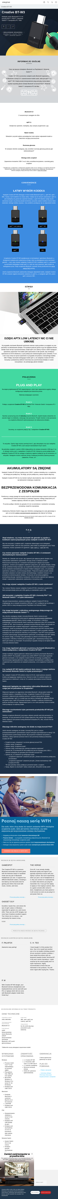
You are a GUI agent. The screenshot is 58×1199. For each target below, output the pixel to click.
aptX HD (42, 547)
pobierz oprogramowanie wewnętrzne (26, 513)
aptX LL (36, 547)
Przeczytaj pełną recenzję (17, 897)
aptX (32, 547)
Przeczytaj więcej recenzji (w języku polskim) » (29, 930)
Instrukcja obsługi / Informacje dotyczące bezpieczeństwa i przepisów (48, 1074)
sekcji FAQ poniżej (42, 170)
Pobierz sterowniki (46, 1070)
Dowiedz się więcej (28, 517)
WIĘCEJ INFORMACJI (35, 1192)
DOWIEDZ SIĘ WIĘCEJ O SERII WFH (16, 851)
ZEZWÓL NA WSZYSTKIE (45, 1192)
